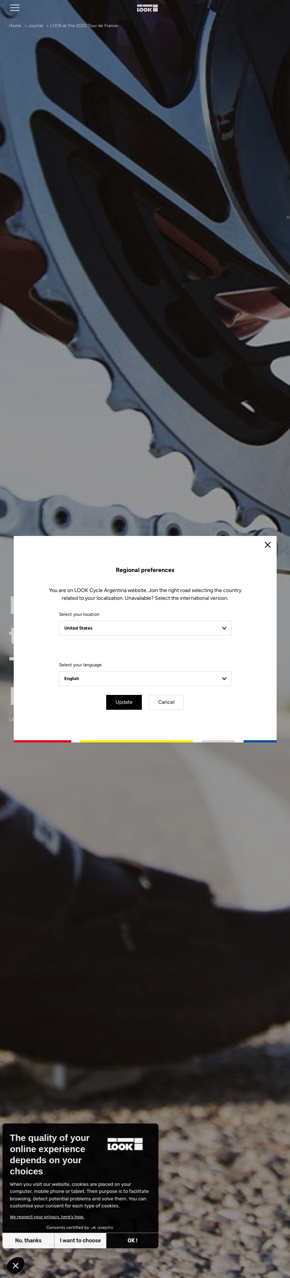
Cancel (166, 702)
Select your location (79, 614)
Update (124, 702)
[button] (16, 1265)
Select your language (80, 664)
